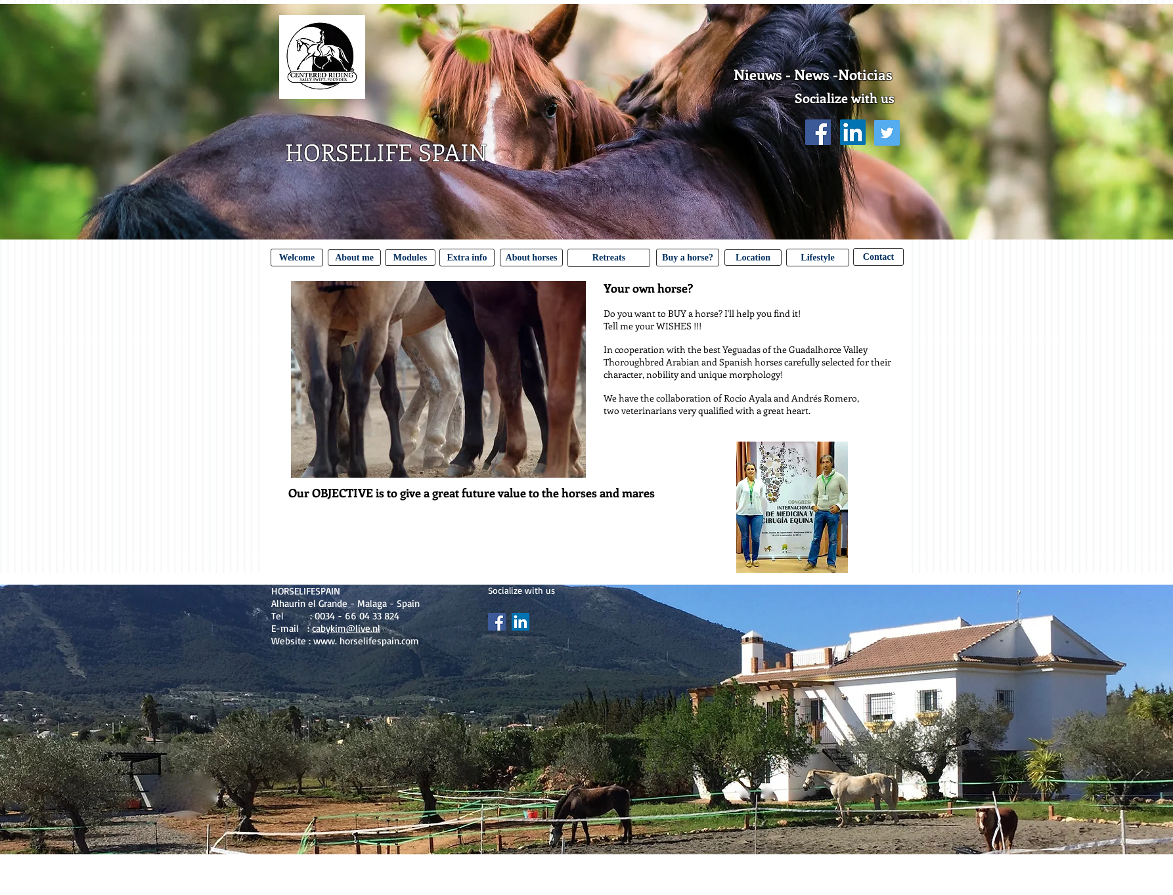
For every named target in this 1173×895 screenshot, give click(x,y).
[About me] (354, 257)
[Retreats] (608, 258)
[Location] (753, 257)
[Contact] (878, 257)
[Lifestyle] (817, 257)
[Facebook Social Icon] (818, 132)
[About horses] (531, 257)
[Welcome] (297, 257)
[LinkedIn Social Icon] (853, 132)
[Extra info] (467, 257)
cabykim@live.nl (346, 628)
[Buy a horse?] (687, 257)
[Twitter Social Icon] (887, 133)
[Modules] (410, 257)
